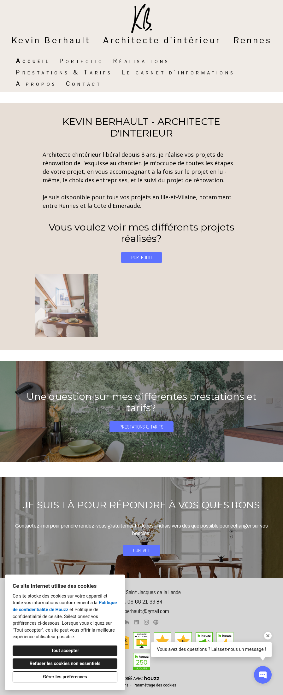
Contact (84, 83)
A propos (36, 83)
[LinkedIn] (137, 622)
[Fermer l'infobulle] (268, 636)
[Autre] (156, 622)
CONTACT (141, 550)
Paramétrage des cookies (154, 685)
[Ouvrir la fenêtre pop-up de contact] (263, 675)
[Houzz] (127, 622)
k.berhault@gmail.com (145, 611)
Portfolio (81, 61)
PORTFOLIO (141, 257)
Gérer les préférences (65, 677)
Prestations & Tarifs (64, 72)
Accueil (33, 61)
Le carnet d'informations (178, 72)
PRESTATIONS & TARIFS (141, 426)
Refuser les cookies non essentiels (65, 663)
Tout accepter (65, 650)
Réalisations (141, 61)
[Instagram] (146, 622)
